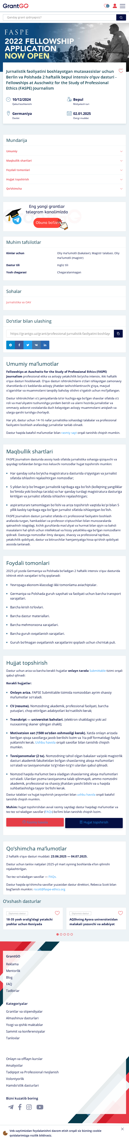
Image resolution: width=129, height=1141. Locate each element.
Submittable (97, 669)
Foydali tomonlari (64, 168)
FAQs (48, 810)
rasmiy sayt (69, 431)
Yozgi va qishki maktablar (24, 1021)
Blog (9, 974)
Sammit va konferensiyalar (25, 1028)
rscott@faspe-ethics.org (49, 886)
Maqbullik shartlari (64, 158)
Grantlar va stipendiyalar (24, 1008)
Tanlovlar (13, 1034)
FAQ (9, 980)
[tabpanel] (33, 915)
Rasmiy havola (35, 820)
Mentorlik (13, 967)
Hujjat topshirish (64, 177)
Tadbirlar (13, 987)
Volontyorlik (15, 1075)
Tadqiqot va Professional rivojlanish (32, 1068)
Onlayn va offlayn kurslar (24, 1055)
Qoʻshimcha (64, 186)
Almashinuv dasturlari (22, 1014)
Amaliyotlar (14, 1062)
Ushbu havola (45, 740)
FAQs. (53, 873)
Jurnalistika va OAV (18, 300)
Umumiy (64, 149)
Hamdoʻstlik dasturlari (22, 1082)
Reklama (12, 960)
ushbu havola (86, 792)
